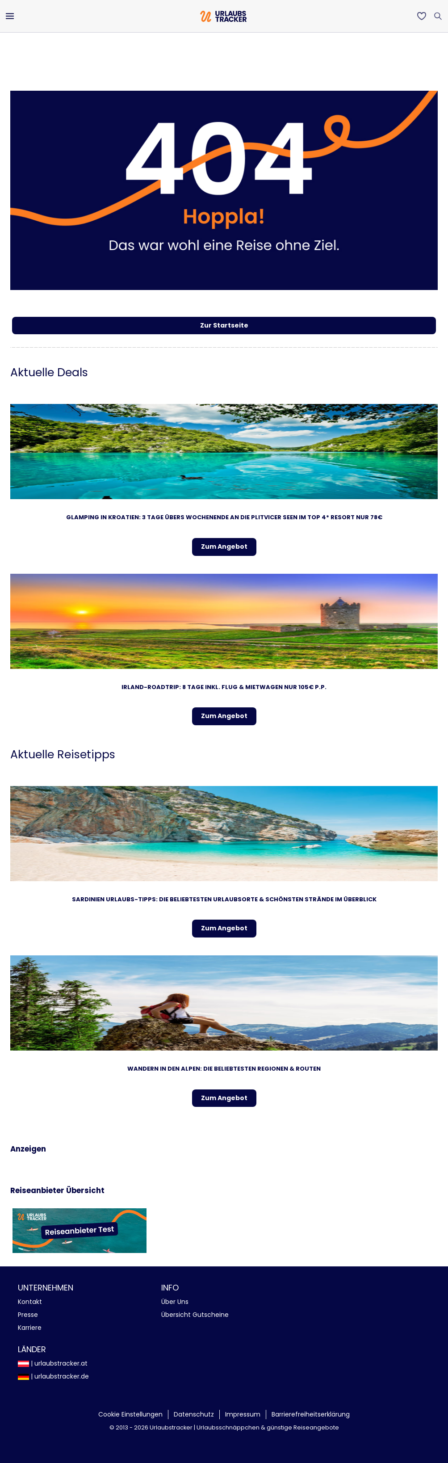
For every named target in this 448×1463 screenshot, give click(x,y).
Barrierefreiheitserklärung (311, 1414)
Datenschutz (194, 1414)
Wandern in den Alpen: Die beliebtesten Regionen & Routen (224, 1068)
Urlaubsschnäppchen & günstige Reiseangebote (268, 1427)
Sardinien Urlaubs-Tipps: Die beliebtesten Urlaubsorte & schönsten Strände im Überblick (224, 899)
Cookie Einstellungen (130, 1414)
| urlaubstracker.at (53, 1363)
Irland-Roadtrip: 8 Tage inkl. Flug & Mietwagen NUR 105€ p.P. (224, 687)
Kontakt (30, 1301)
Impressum (242, 1414)
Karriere (30, 1327)
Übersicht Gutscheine (195, 1314)
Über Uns (174, 1301)
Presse (28, 1314)
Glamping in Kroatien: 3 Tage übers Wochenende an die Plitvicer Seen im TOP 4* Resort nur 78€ (224, 517)
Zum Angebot (224, 546)
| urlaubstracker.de (53, 1376)
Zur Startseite (224, 325)
